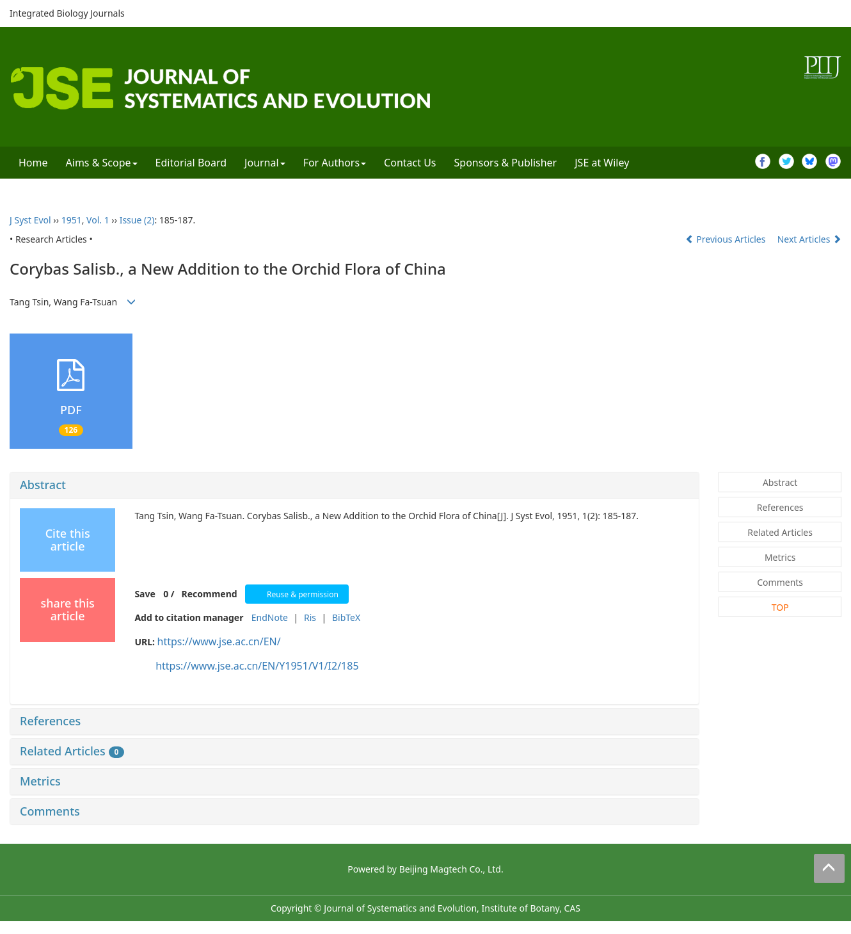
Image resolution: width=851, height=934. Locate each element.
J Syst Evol (30, 220)
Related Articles (72, 751)
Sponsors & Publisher (505, 163)
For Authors (334, 163)
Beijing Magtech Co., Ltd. (451, 869)
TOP (780, 607)
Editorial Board (191, 163)
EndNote (269, 617)
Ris (310, 617)
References (50, 721)
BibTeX (346, 617)
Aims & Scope (102, 163)
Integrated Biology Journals (67, 13)
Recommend (209, 594)
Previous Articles (726, 239)
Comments (50, 811)
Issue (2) (137, 220)
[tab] (354, 485)
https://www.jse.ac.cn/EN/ (219, 641)
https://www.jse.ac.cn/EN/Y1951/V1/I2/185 (256, 666)
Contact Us (410, 163)
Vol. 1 (97, 220)
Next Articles (809, 239)
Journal (264, 163)
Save (144, 594)
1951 (71, 220)
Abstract (43, 484)
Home (33, 163)
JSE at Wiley (602, 163)
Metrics (40, 781)
